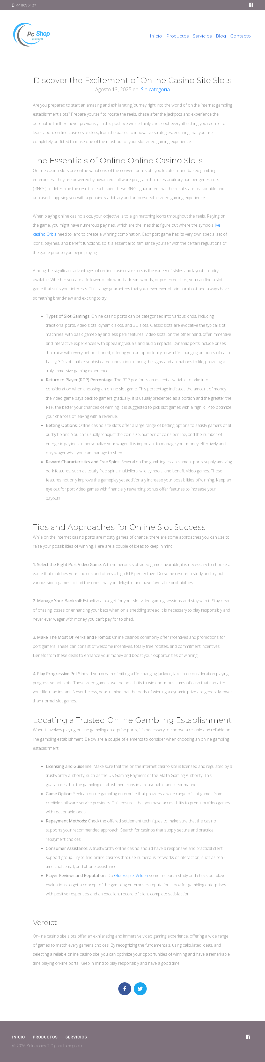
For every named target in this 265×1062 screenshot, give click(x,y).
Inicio (156, 36)
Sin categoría (155, 89)
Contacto (240, 36)
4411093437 (24, 5)
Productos (177, 36)
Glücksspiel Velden (131, 875)
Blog (221, 36)
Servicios (202, 36)
